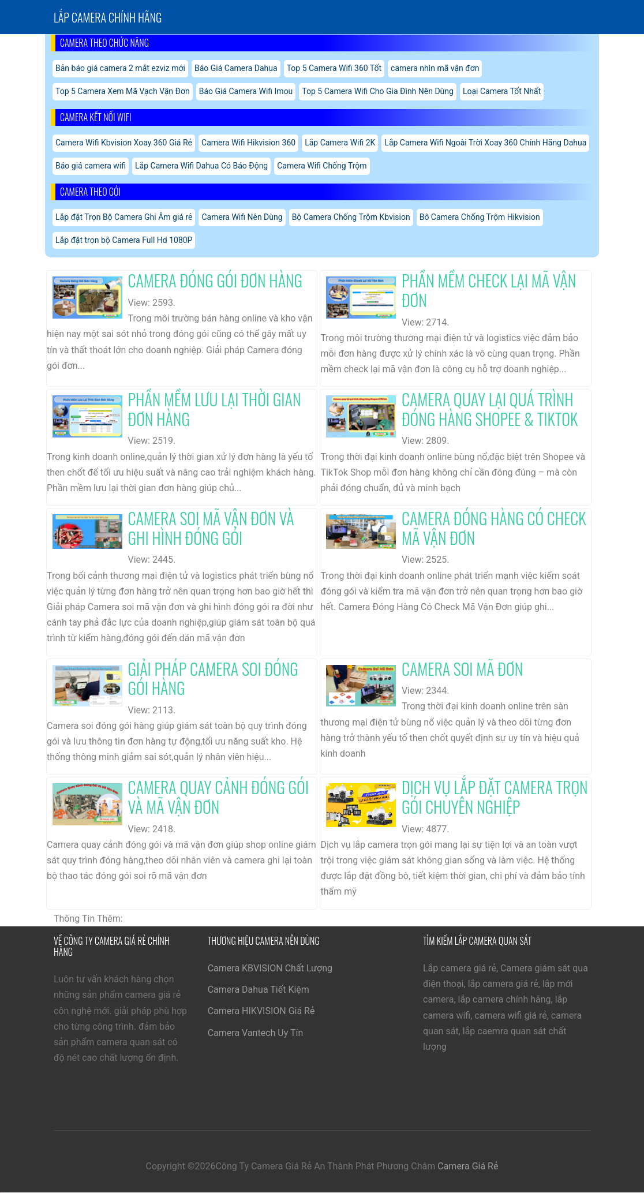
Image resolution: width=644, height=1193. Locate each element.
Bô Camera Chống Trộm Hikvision (480, 217)
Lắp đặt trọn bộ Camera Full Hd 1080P (123, 240)
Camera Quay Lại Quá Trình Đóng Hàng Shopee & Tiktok (490, 409)
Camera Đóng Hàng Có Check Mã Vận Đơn (494, 527)
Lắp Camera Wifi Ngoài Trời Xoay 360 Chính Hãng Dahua (485, 142)
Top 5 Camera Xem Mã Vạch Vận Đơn (122, 91)
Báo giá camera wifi (90, 165)
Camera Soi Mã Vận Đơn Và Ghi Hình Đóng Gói (211, 527)
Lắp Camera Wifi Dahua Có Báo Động (201, 165)
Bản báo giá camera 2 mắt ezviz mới (120, 68)
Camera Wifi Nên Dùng (241, 217)
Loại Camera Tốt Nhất (502, 91)
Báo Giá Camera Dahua (236, 68)
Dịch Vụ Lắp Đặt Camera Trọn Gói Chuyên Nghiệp (495, 796)
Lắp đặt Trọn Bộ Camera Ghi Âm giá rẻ (123, 217)
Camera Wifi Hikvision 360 (248, 142)
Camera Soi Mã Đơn (462, 668)
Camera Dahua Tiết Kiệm (258, 989)
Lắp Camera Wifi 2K (340, 142)
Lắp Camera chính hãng (108, 17)
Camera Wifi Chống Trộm (321, 165)
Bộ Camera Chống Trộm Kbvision (351, 217)
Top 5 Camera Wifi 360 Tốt (334, 68)
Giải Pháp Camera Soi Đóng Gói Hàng (213, 678)
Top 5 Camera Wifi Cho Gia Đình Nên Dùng (378, 91)
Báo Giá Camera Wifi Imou (246, 91)
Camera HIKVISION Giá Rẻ (261, 1010)
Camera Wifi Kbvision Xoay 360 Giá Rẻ (123, 142)
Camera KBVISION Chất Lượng (270, 968)
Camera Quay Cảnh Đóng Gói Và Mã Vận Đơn (218, 796)
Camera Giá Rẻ (467, 1166)
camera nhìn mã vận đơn (435, 68)
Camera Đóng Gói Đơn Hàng (215, 280)
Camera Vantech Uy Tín (256, 1032)
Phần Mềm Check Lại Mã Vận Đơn (489, 290)
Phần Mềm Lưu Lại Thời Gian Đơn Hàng (214, 409)
